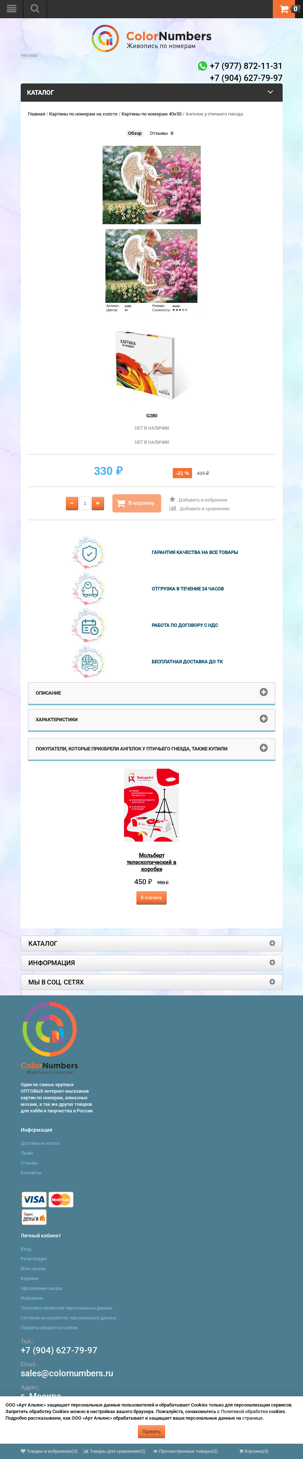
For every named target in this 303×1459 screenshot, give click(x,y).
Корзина (29, 1278)
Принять (151, 1431)
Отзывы (159, 133)
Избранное (32, 1298)
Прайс (27, 1153)
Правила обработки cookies (49, 1327)
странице (252, 1418)
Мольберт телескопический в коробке (151, 862)
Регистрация (34, 1258)
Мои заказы (33, 1268)
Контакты (31, 1172)
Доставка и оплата (40, 1143)
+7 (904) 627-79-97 (59, 1350)
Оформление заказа (41, 1288)
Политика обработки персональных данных (66, 1308)
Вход (26, 1249)
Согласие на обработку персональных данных (68, 1317)
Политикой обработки (244, 1411)
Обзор (134, 133)
